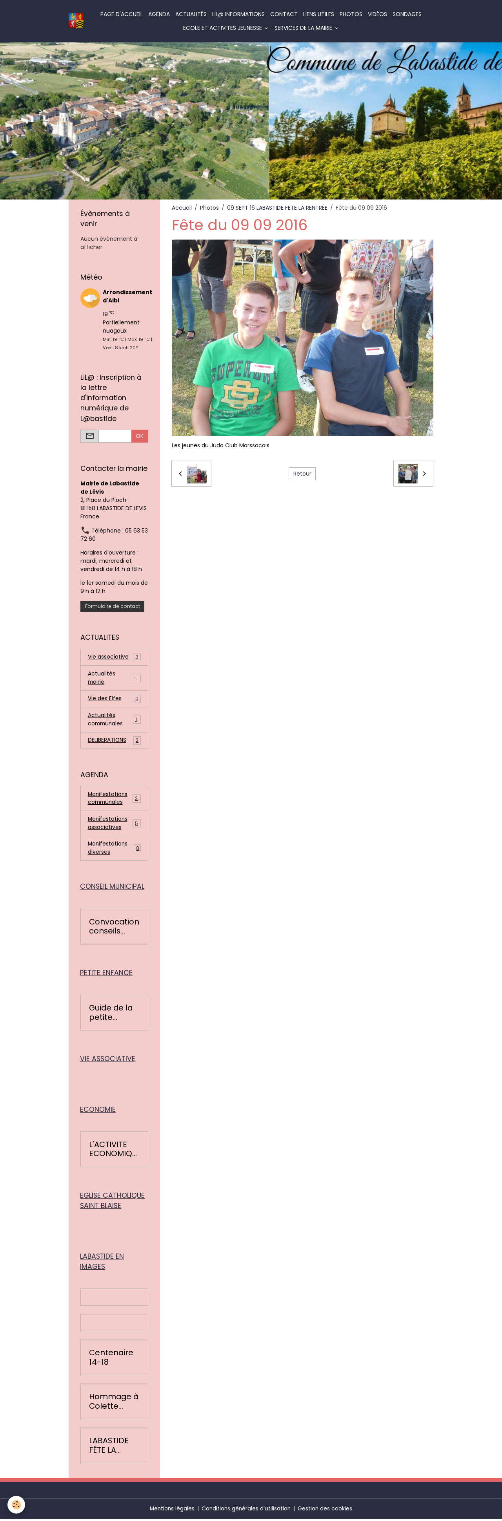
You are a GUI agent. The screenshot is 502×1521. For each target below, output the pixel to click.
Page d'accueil (122, 14)
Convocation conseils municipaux (114, 928)
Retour (302, 474)
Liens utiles (319, 14)
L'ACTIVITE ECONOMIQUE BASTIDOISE (114, 1151)
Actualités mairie (114, 678)
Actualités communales (114, 720)
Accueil (182, 208)
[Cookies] (16, 1505)
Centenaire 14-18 (111, 1360)
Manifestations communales (114, 799)
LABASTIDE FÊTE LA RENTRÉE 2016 (109, 1448)
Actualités (191, 14)
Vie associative (114, 657)
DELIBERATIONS (114, 741)
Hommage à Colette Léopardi (113, 1404)
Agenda (159, 14)
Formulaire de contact (112, 606)
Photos (351, 14)
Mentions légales (171, 1511)
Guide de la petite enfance (111, 1014)
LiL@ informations (239, 14)
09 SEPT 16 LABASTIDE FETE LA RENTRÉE (277, 208)
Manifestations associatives (114, 824)
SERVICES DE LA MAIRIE (304, 28)
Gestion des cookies (326, 1511)
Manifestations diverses (114, 850)
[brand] (76, 21)
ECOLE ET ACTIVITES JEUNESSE (223, 28)
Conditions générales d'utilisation (246, 1511)
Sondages (407, 14)
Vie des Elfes (114, 699)
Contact (284, 14)
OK (140, 436)
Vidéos (377, 14)
